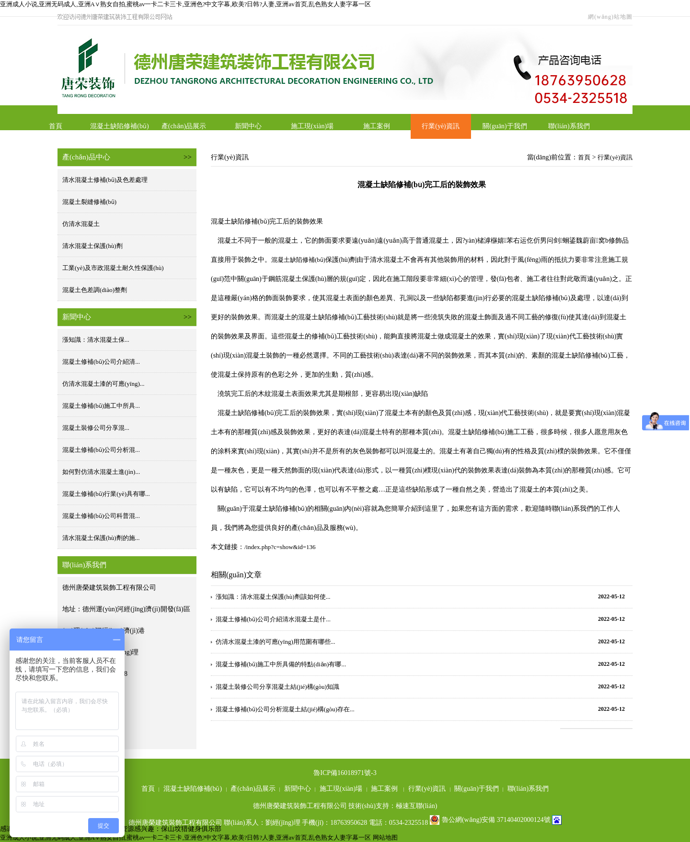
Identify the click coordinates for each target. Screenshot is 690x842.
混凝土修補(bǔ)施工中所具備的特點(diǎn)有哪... (281, 664)
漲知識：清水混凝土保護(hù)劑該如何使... (273, 596)
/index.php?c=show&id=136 (280, 546)
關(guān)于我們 (505, 126)
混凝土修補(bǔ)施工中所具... (101, 405)
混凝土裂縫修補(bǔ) (89, 201)
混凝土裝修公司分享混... (95, 427)
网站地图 (385, 837)
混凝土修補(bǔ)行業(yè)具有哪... (106, 493)
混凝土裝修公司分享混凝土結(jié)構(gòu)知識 (277, 686)
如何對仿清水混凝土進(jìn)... (101, 471)
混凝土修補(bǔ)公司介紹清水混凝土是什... (273, 619)
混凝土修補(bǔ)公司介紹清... (101, 361)
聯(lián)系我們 (568, 126)
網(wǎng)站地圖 (610, 16)
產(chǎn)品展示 (184, 126)
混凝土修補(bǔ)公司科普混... (101, 515)
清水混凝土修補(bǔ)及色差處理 (105, 179)
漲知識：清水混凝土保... (95, 339)
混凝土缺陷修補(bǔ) (119, 126)
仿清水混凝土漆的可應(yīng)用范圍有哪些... (275, 641)
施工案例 (376, 126)
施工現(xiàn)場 (312, 126)
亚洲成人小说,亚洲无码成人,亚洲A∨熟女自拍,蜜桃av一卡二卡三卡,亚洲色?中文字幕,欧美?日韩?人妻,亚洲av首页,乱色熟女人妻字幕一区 (185, 4)
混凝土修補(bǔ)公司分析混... (101, 449)
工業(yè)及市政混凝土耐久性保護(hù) (113, 267)
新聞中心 (248, 126)
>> (188, 157)
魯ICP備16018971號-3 (344, 772)
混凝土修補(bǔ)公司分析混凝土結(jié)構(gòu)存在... (285, 709)
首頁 (55, 126)
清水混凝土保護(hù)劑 (92, 245)
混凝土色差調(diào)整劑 (94, 289)
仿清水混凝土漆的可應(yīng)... (103, 383)
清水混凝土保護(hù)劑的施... (100, 537)
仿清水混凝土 (81, 223)
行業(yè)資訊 (441, 126)
